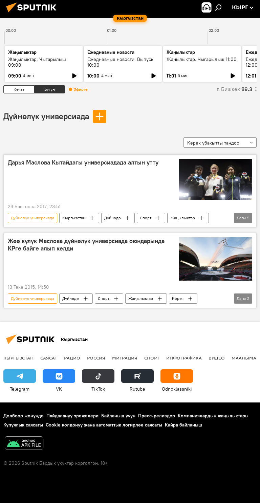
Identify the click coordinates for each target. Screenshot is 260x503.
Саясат (48, 358)
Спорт (145, 217)
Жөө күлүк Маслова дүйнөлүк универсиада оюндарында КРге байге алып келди (86, 244)
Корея (177, 298)
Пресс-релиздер (156, 416)
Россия (96, 358)
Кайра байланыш (183, 425)
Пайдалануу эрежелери (72, 416)
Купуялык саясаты (23, 425)
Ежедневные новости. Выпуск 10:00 (120, 62)
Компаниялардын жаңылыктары (213, 416)
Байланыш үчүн (118, 416)
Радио (72, 358)
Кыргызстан (73, 217)
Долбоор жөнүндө (23, 416)
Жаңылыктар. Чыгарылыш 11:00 (202, 59)
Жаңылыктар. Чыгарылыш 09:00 (37, 62)
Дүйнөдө (112, 217)
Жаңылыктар (182, 217)
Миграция (124, 358)
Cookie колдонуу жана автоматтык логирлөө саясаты (104, 425)
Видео (217, 358)
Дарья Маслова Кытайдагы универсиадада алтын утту (83, 162)
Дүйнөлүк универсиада (46, 116)
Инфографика (184, 358)
